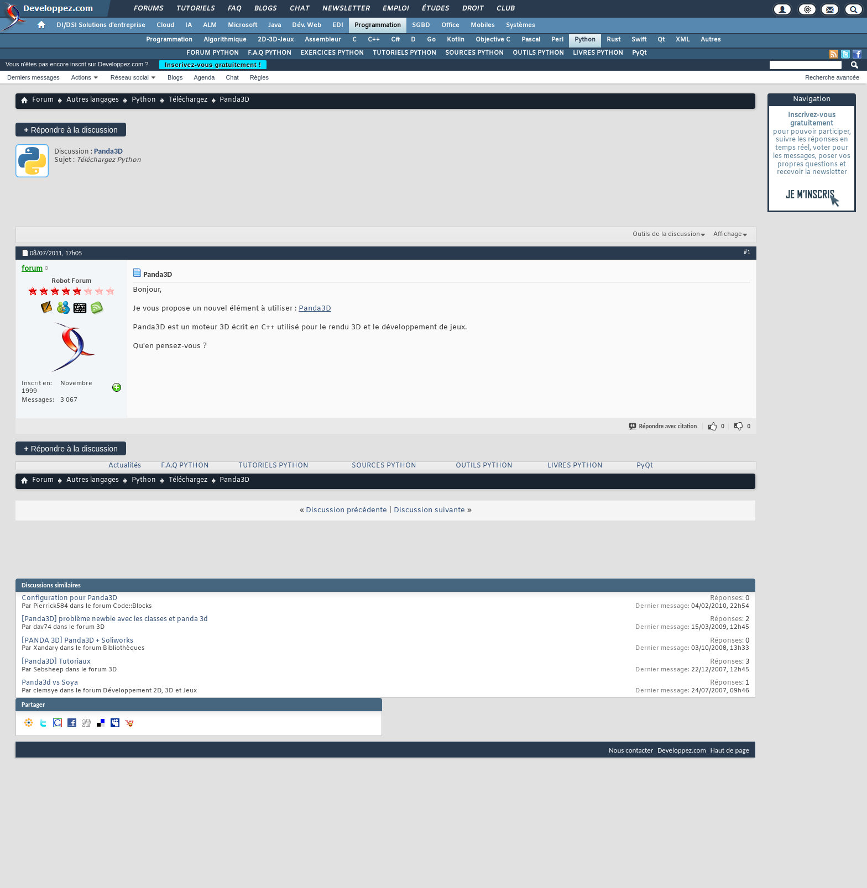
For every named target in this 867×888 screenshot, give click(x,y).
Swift (638, 40)
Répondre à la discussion (71, 129)
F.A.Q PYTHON (269, 53)
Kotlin (455, 40)
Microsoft (242, 25)
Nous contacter (631, 750)
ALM (210, 25)
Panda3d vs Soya (50, 683)
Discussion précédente (346, 510)
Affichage (727, 234)
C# (395, 40)
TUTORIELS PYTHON (404, 53)
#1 (747, 252)
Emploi (395, 8)
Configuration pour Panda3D (69, 598)
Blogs (265, 8)
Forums (148, 8)
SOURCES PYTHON (474, 53)
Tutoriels (195, 8)
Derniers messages (33, 77)
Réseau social (130, 77)
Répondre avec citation (663, 426)
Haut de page (730, 750)
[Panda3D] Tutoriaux (56, 662)
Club (505, 8)
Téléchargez (188, 100)
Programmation (377, 25)
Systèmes (520, 25)
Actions (81, 77)
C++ (374, 40)
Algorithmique (225, 40)
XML (683, 40)
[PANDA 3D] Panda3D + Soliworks (77, 641)
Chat (299, 8)
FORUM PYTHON (212, 53)
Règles (259, 77)
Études (435, 8)
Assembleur (323, 40)
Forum (43, 100)
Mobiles (483, 25)
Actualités (124, 465)
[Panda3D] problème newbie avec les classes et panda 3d (115, 619)
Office (450, 25)
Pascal (530, 40)
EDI (337, 25)
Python (585, 40)
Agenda (204, 77)
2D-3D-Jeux (276, 40)
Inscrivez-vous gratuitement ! (213, 64)
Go (431, 40)
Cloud (165, 25)
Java (274, 25)
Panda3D (108, 151)
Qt (661, 40)
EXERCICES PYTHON (332, 53)
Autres (711, 40)
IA (188, 25)
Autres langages (92, 100)
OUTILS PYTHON (538, 53)
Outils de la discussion (666, 234)
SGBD (421, 25)
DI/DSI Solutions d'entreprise (100, 25)
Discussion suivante (429, 510)
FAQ (234, 8)
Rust (613, 40)
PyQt (639, 53)
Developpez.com (681, 750)
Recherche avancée (832, 77)
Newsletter (345, 8)
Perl (557, 40)
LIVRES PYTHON (598, 53)
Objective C (493, 40)
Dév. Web (306, 25)
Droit (472, 8)
